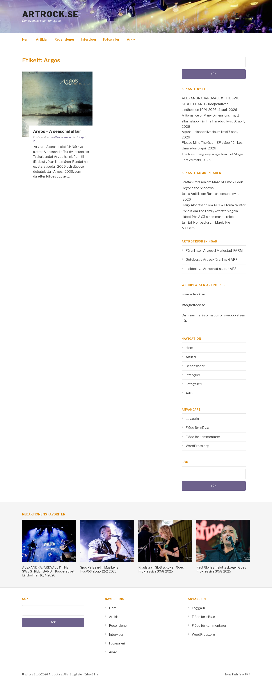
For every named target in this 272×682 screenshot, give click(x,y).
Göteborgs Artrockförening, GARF (211, 260)
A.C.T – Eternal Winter (229, 205)
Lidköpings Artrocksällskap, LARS (211, 269)
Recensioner (64, 39)
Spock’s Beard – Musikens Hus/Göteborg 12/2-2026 (99, 569)
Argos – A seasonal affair (57, 131)
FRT (247, 674)
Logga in (192, 419)
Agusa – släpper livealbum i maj (205, 132)
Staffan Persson (194, 182)
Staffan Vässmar (60, 137)
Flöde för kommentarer (203, 437)
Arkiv (131, 39)
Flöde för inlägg (197, 428)
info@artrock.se (193, 305)
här (184, 321)
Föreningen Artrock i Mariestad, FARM (214, 251)
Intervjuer (88, 39)
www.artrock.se (193, 294)
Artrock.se (50, 14)
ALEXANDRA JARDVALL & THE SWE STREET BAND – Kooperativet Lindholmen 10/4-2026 (210, 104)
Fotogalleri (111, 39)
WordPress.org (197, 446)
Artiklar (42, 39)
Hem (25, 39)
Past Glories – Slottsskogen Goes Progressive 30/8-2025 (221, 569)
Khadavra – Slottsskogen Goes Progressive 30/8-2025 (161, 569)
